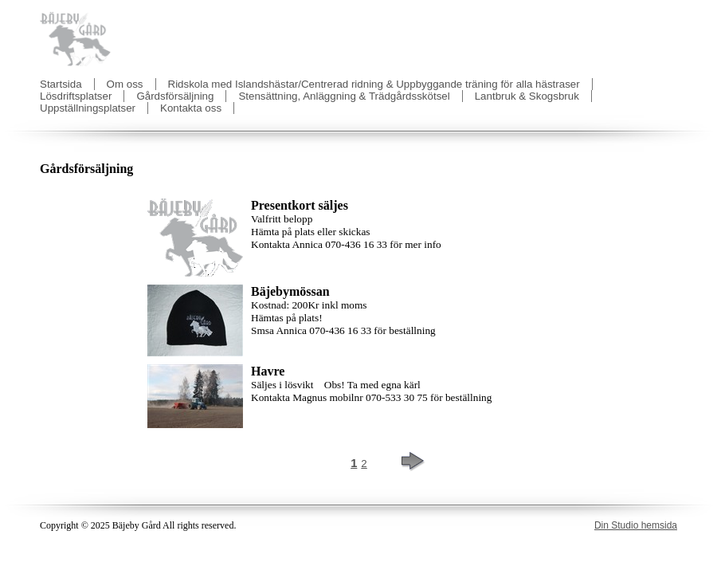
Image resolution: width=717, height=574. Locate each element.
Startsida (61, 84)
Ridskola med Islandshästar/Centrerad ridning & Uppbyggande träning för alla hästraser (374, 84)
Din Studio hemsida (635, 525)
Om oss (125, 84)
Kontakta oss (190, 108)
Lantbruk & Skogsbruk (527, 96)
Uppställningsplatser (87, 108)
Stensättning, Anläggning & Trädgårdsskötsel (343, 96)
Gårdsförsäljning (175, 96)
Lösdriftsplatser (76, 96)
